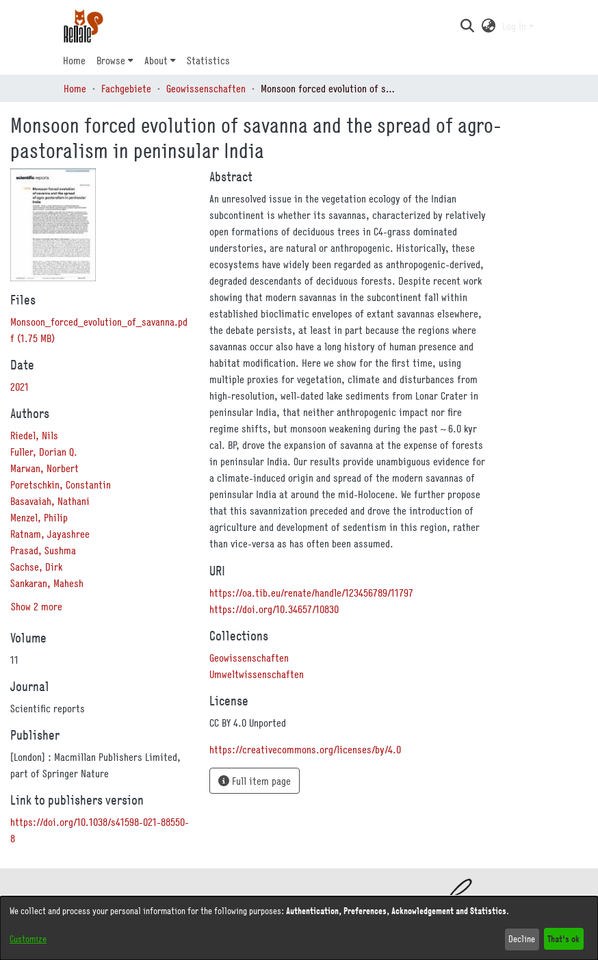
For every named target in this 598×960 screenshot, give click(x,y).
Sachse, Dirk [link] (36, 566)
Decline (521, 938)
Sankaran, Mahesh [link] (46, 583)
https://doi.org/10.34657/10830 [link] (274, 609)
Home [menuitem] (74, 60)
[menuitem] (114, 60)
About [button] (156, 60)
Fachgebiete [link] (126, 88)
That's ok (563, 938)
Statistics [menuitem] (208, 60)
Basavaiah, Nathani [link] (50, 501)
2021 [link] (19, 386)
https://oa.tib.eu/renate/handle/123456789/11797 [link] (311, 592)
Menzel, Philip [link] (39, 517)
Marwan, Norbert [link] (44, 468)
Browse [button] (110, 60)
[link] (249, 657)
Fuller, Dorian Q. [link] (43, 451)
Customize (28, 938)
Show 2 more (36, 606)
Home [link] (75, 88)
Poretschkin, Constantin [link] (60, 484)
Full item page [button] (254, 781)
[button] (467, 26)
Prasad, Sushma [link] (43, 550)
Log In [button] (515, 26)
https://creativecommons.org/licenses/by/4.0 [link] (305, 749)
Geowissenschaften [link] (206, 88)
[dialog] (299, 928)
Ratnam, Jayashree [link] (50, 534)
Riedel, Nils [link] (34, 435)
